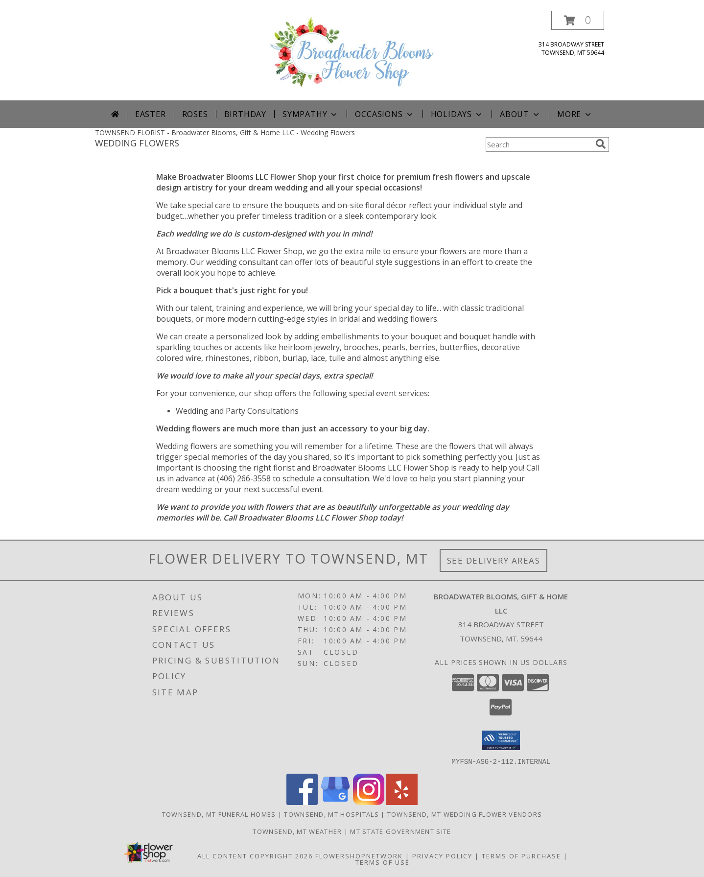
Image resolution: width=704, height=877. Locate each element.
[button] (577, 20)
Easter (150, 114)
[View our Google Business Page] (335, 801)
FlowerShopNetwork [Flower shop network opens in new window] (359, 855)
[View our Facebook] (302, 801)
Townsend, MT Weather (297, 831)
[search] (601, 144)
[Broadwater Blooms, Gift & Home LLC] (352, 55)
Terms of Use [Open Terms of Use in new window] (382, 861)
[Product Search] (538, 144)
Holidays (457, 114)
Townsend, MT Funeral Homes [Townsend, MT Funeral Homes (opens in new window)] (219, 813)
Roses (195, 114)
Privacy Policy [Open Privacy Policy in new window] (442, 855)
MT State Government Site (400, 831)
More (575, 114)
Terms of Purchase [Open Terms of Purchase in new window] (521, 855)
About (520, 114)
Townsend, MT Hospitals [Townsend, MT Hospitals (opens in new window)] (331, 813)
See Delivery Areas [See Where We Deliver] (493, 560)
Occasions (384, 114)
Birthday (245, 114)
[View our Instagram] (368, 801)
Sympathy (310, 114)
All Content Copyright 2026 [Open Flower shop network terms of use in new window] (255, 855)
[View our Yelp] (402, 801)
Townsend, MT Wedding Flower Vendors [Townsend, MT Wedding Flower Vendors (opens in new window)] (464, 813)
